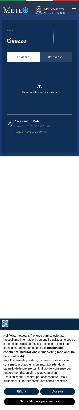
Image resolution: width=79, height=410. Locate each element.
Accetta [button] (57, 391)
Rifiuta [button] (21, 391)
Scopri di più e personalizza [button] (39, 401)
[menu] (71, 10)
